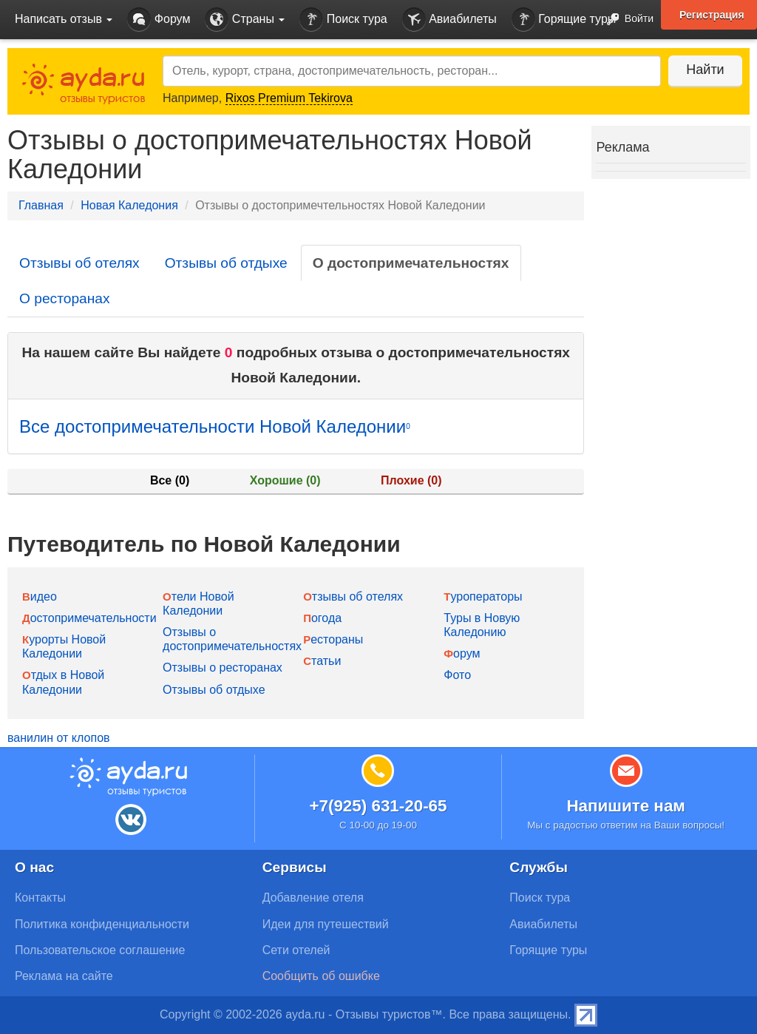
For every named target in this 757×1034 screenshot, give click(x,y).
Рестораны (333, 639)
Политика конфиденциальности (102, 924)
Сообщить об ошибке (321, 976)
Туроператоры (483, 596)
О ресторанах (64, 298)
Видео (39, 596)
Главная (41, 205)
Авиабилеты (449, 19)
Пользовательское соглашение (100, 950)
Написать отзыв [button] (63, 19)
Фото (457, 675)
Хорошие (285, 480)
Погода (322, 618)
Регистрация (711, 15)
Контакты (40, 897)
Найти (705, 69)
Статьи (322, 661)
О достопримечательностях (411, 263)
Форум (158, 19)
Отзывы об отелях (79, 263)
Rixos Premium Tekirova (289, 98)
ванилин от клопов (58, 737)
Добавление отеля (313, 897)
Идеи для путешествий (325, 924)
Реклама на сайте (64, 976)
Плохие (411, 480)
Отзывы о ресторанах (222, 667)
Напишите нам (625, 806)
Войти (626, 19)
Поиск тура (343, 19)
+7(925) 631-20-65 (378, 806)
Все (169, 480)
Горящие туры (564, 19)
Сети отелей (296, 950)
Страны (245, 19)
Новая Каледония (129, 205)
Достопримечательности (89, 618)
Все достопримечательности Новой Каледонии (214, 426)
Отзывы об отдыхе (226, 263)
